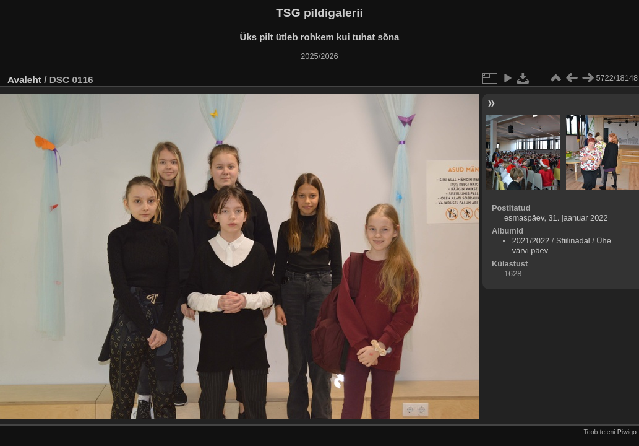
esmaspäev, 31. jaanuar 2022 (556, 217)
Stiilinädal (573, 240)
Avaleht (24, 79)
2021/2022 (531, 240)
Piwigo (627, 431)
